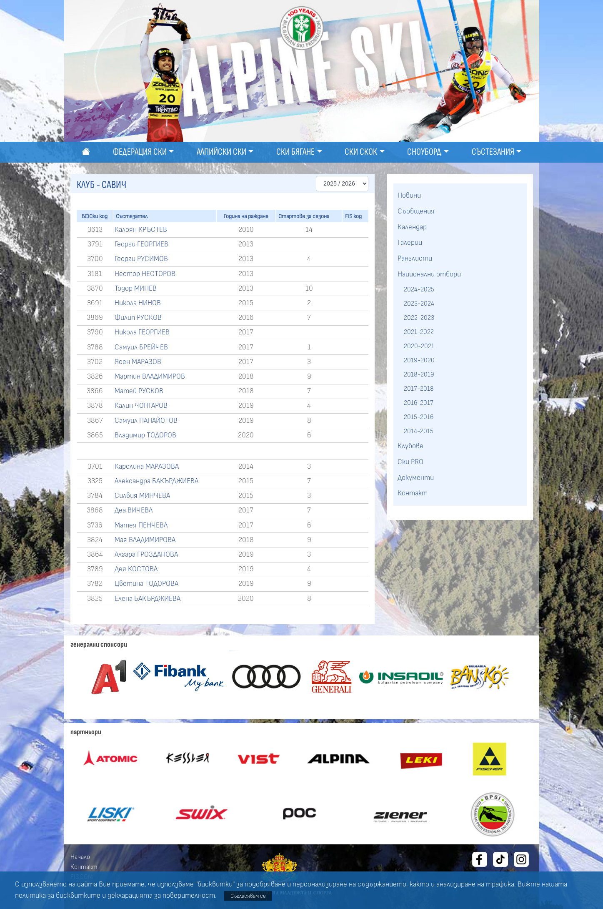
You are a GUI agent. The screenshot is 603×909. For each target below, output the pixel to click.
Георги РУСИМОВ (141, 259)
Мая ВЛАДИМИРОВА (145, 540)
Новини (409, 195)
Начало (80, 857)
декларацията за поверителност (161, 895)
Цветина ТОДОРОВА (146, 584)
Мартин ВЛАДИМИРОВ (150, 376)
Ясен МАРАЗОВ (138, 362)
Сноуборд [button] (424, 152)
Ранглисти (415, 258)
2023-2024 (419, 303)
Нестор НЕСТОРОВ (145, 274)
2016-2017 (418, 402)
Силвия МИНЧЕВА (142, 496)
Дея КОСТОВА (136, 569)
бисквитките (78, 895)
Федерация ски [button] (140, 152)
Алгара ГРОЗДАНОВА (146, 554)
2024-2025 (419, 289)
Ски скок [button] (361, 152)
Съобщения (416, 211)
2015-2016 (418, 417)
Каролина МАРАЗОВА (147, 466)
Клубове (410, 446)
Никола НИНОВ (138, 303)
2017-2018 (419, 388)
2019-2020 (419, 360)
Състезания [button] (493, 152)
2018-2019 (419, 374)
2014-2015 (418, 431)
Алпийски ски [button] (221, 152)
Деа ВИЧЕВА (134, 510)
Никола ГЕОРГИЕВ (142, 332)
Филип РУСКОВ (138, 317)
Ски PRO (410, 462)
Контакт (413, 493)
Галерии (410, 242)
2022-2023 (419, 317)
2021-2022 (419, 332)
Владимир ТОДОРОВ (145, 435)
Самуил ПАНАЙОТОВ (146, 420)
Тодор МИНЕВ (136, 288)
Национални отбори (429, 274)
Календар (412, 227)
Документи (416, 478)
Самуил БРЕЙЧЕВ (141, 347)
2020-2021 (419, 346)
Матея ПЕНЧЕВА (141, 525)
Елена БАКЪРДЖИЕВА (147, 599)
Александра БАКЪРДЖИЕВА (156, 481)
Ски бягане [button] (295, 152)
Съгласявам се (248, 896)
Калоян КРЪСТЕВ (141, 230)
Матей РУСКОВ (139, 391)
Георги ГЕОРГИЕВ (141, 244)
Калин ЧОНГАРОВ (141, 405)
